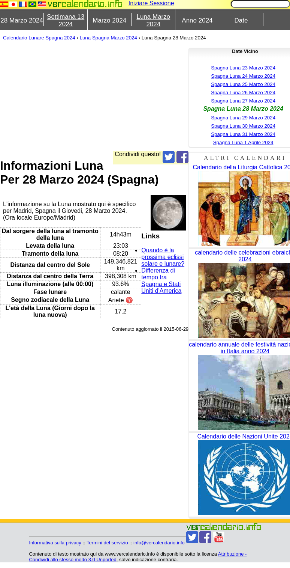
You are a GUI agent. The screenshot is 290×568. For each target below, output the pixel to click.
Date (241, 20)
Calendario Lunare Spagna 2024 (39, 38)
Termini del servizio (107, 542)
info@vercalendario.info (159, 542)
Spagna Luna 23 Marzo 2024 (243, 68)
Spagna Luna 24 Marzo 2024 (243, 76)
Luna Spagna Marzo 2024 (108, 38)
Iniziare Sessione (151, 3)
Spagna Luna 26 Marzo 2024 (243, 92)
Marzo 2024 (109, 20)
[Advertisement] (88, 98)
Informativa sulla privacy (55, 542)
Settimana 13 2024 (65, 20)
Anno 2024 (197, 20)
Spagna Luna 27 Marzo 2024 (243, 101)
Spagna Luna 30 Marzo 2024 (243, 126)
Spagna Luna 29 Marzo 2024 (243, 118)
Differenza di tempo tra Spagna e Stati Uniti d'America (161, 280)
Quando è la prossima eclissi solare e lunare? (162, 257)
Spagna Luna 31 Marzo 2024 (243, 134)
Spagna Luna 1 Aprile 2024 (243, 142)
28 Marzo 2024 (21, 20)
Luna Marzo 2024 (153, 20)
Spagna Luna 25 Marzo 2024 (243, 84)
